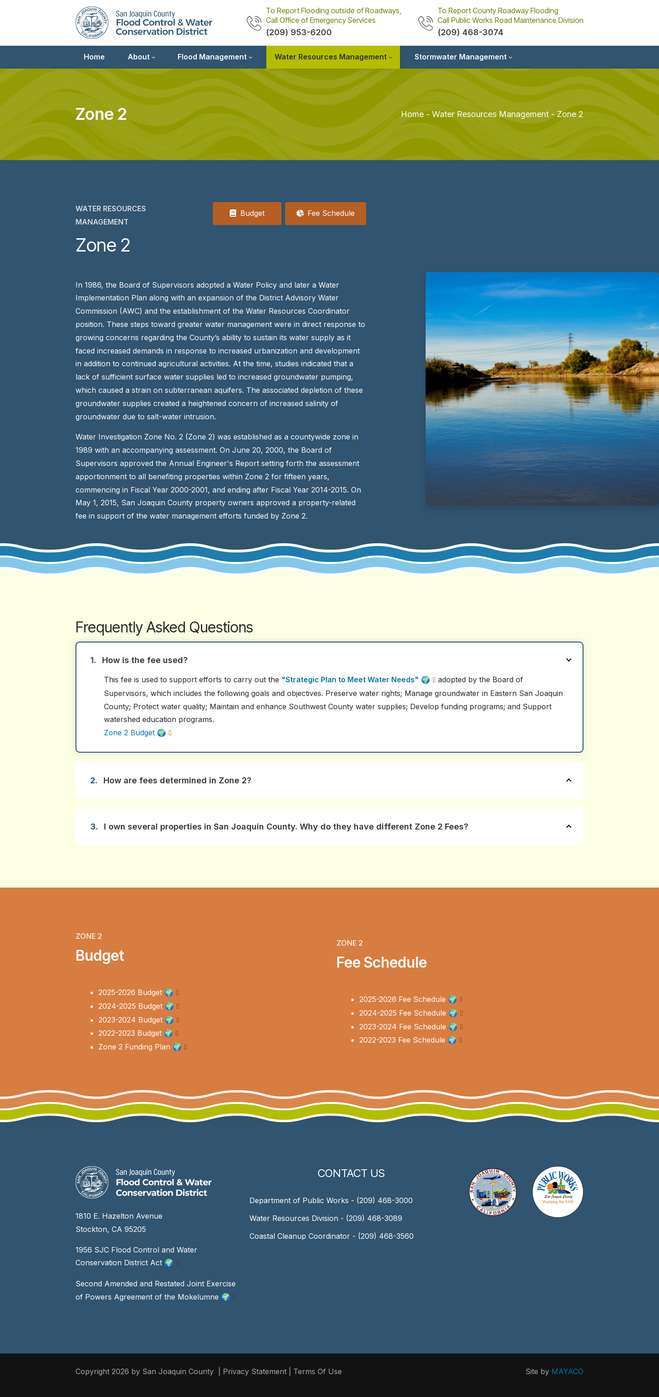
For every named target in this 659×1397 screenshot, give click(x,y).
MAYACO (567, 1371)
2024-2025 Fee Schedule (408, 1012)
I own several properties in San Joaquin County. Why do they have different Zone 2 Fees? (339, 826)
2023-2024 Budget (136, 1019)
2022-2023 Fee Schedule (408, 1039)
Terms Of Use (317, 1371)
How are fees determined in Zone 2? (338, 780)
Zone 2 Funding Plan (140, 1046)
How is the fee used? (338, 660)
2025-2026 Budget (135, 992)
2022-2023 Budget (135, 1033)
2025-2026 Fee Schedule (408, 999)
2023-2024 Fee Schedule (408, 1026)
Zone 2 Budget (135, 732)
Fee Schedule (326, 213)
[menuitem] (94, 57)
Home (412, 114)
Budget (247, 213)
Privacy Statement (254, 1371)
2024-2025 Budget (136, 1006)
